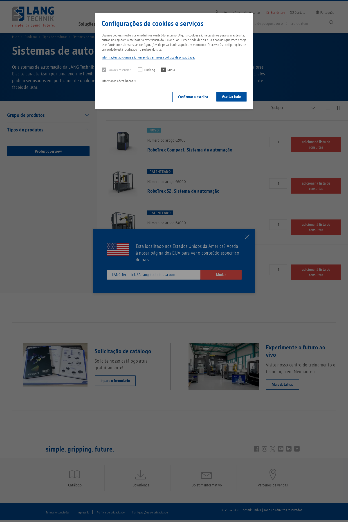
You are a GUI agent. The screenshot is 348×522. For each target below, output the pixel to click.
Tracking (146, 70)
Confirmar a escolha (192, 96)
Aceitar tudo (231, 96)
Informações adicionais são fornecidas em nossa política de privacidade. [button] (148, 57)
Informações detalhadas (117, 81)
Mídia (168, 70)
